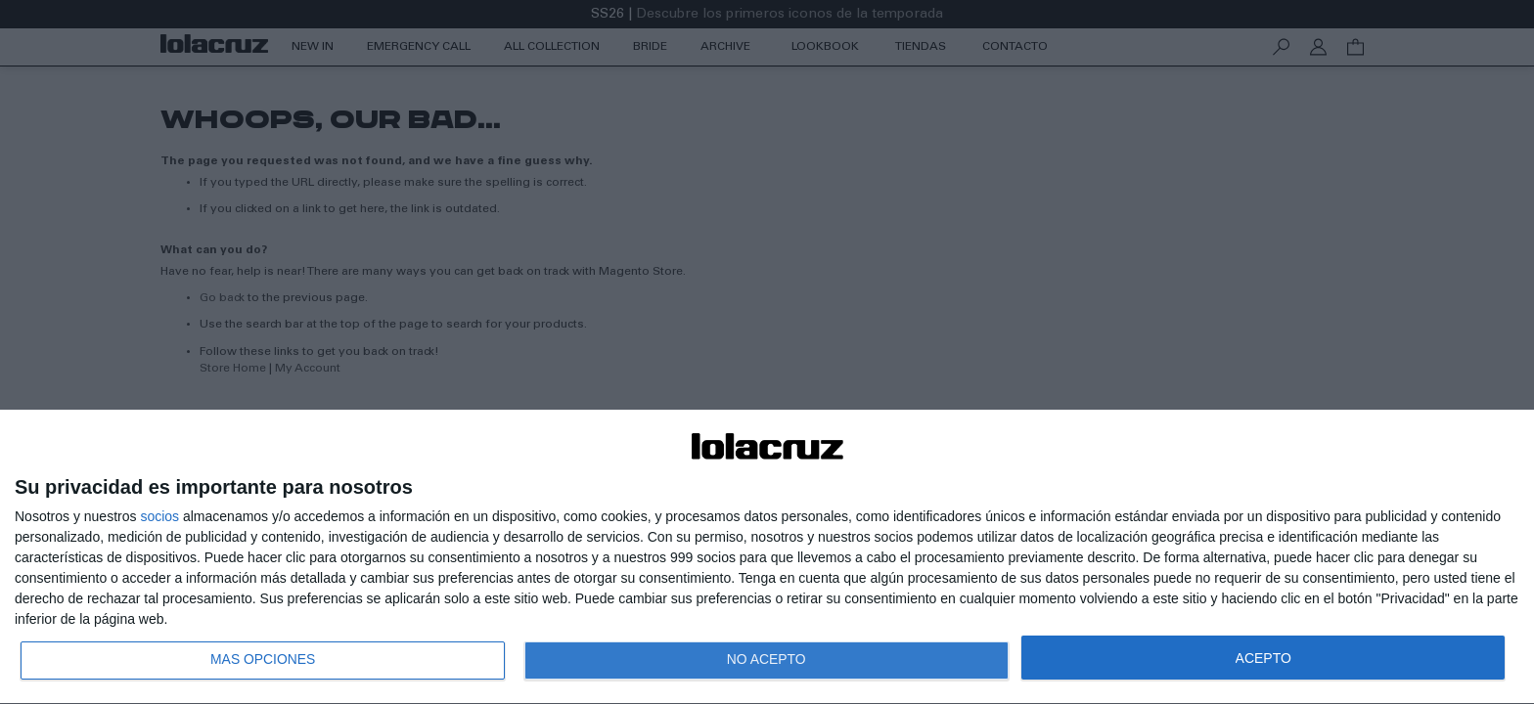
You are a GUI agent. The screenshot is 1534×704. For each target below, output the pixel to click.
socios (159, 515)
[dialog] (767, 557)
